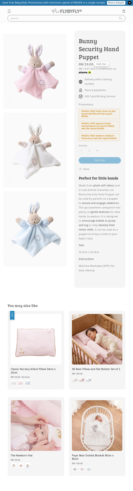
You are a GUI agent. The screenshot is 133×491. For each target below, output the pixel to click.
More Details (116, 3)
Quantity (83, 145)
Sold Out (100, 160)
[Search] (120, 18)
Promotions (86, 104)
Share (84, 169)
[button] (9, 11)
